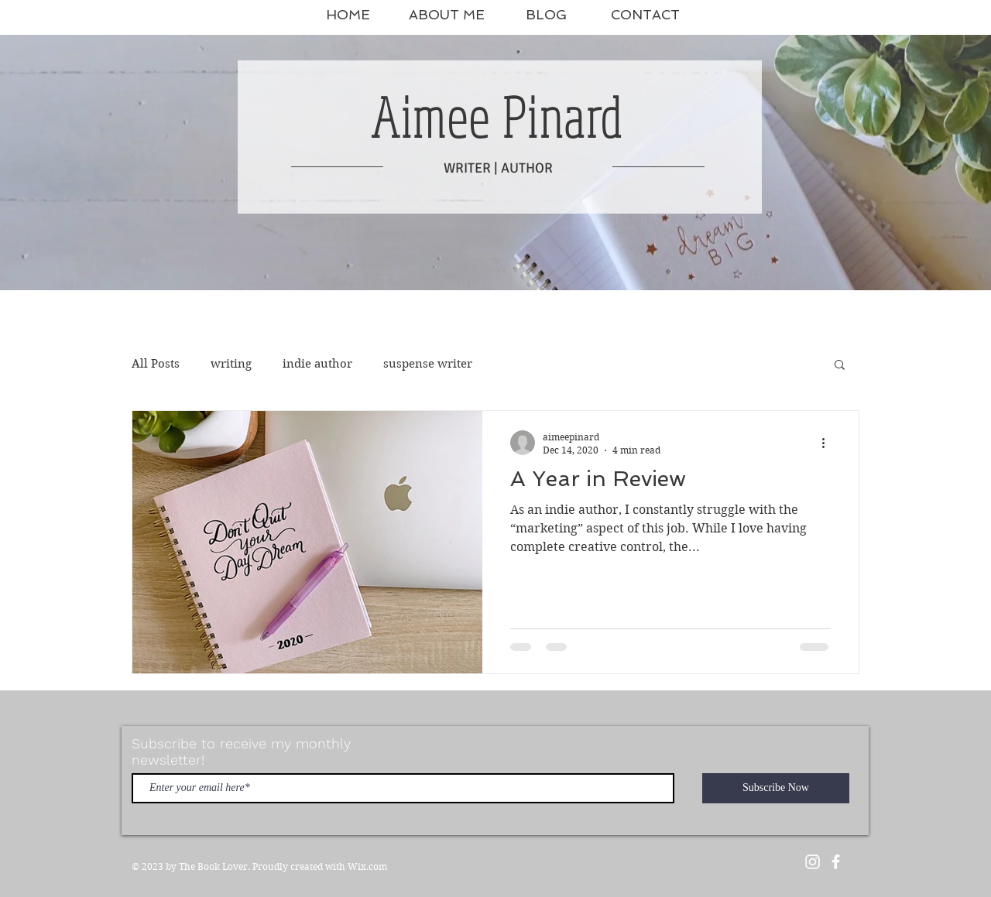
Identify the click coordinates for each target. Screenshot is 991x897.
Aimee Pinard (497, 116)
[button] (839, 366)
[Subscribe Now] (775, 788)
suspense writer (427, 364)
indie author (317, 364)
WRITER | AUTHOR (498, 167)
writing (231, 364)
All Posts (156, 364)
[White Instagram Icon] (812, 861)
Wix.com (367, 866)
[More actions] (828, 442)
